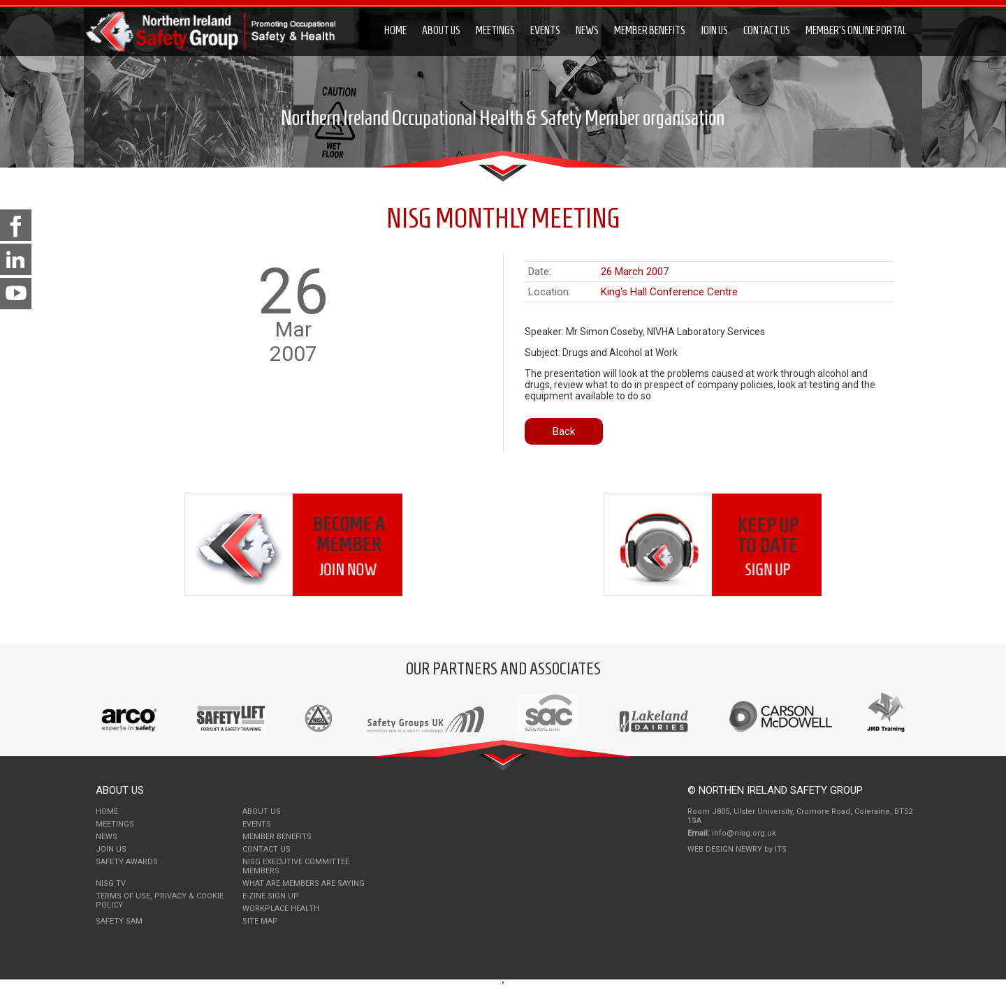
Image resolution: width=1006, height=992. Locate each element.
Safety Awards (127, 861)
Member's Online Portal (856, 30)
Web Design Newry (725, 849)
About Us (441, 30)
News (587, 30)
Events (545, 30)
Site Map (260, 921)
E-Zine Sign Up (270, 896)
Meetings (495, 30)
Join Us (714, 30)
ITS (781, 849)
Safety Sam (119, 921)
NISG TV (111, 883)
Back (564, 431)
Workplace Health (280, 908)
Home (395, 30)
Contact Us (766, 30)
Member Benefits (649, 30)
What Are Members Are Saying (303, 883)
